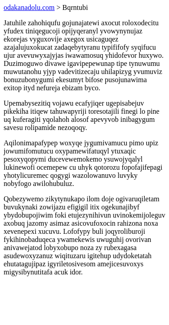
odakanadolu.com (29, 7)
